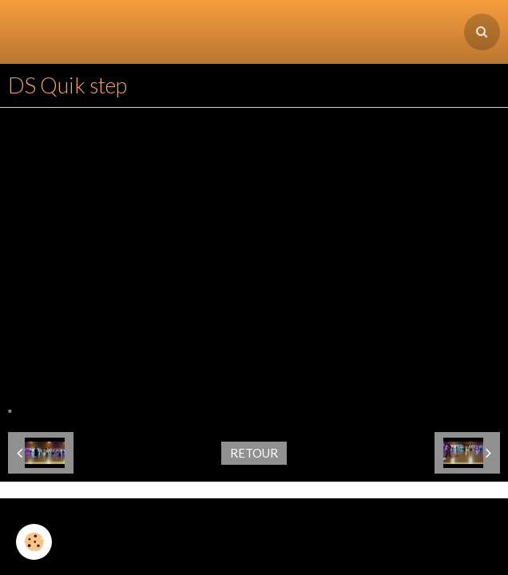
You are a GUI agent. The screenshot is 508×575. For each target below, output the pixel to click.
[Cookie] (34, 542)
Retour (254, 389)
